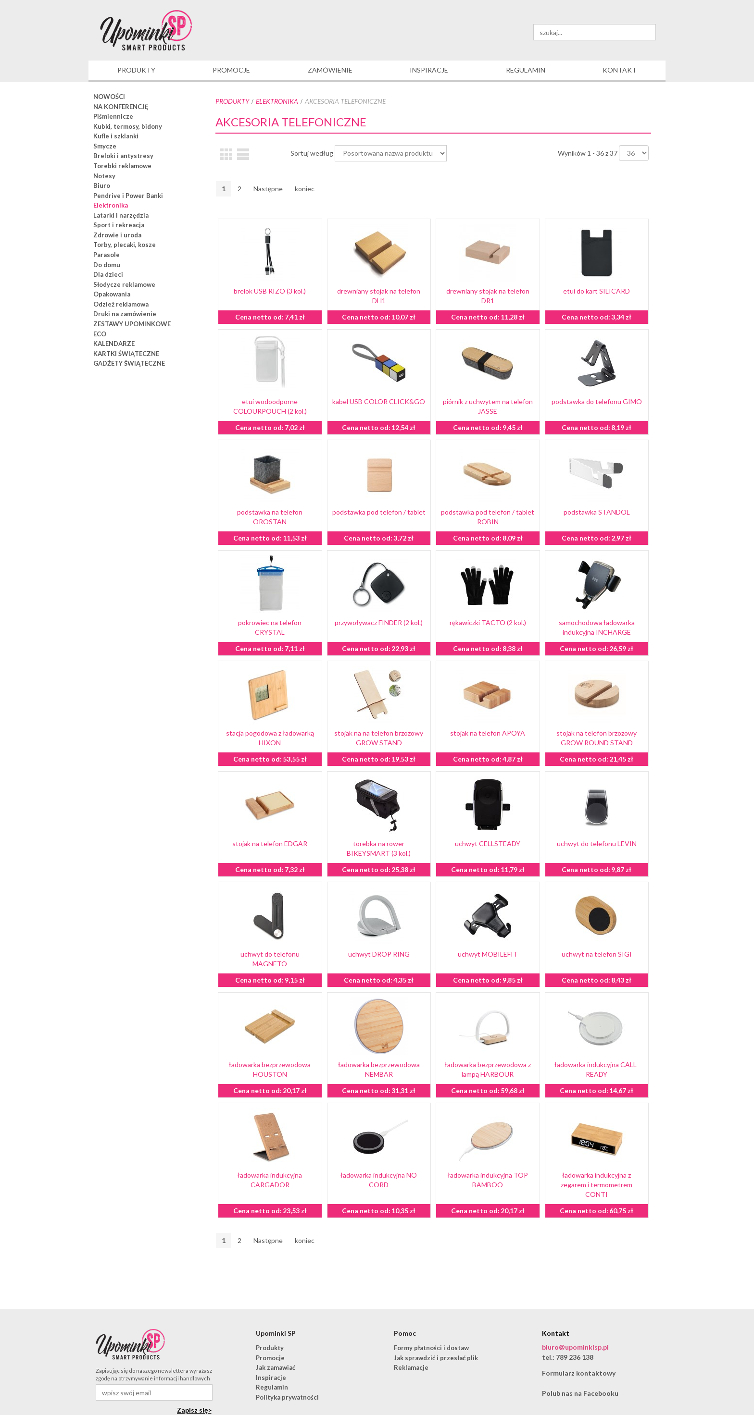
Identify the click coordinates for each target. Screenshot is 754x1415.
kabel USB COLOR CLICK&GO (378, 401)
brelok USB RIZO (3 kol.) (270, 291)
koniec (304, 189)
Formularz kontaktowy (579, 1373)
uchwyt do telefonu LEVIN (597, 843)
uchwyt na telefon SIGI (597, 954)
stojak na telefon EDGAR (269, 843)
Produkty (232, 101)
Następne (268, 189)
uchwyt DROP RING (379, 954)
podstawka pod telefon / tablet (379, 512)
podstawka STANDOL (597, 512)
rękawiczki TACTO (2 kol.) (488, 622)
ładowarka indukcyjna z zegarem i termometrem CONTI (596, 1184)
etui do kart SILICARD (596, 291)
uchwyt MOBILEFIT (488, 954)
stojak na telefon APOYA (487, 733)
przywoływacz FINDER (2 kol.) (379, 622)
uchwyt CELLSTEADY (487, 843)
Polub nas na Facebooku (580, 1393)
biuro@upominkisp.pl (575, 1347)
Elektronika (277, 101)
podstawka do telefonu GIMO (597, 401)
